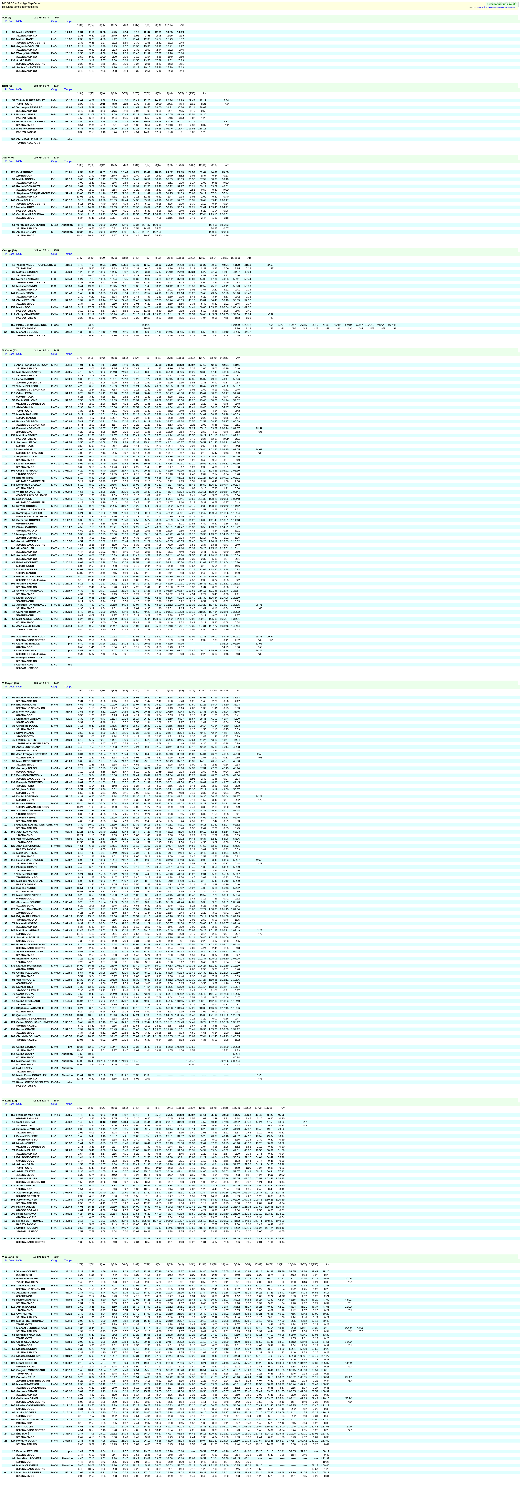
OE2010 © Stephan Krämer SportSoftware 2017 (497, 7)
